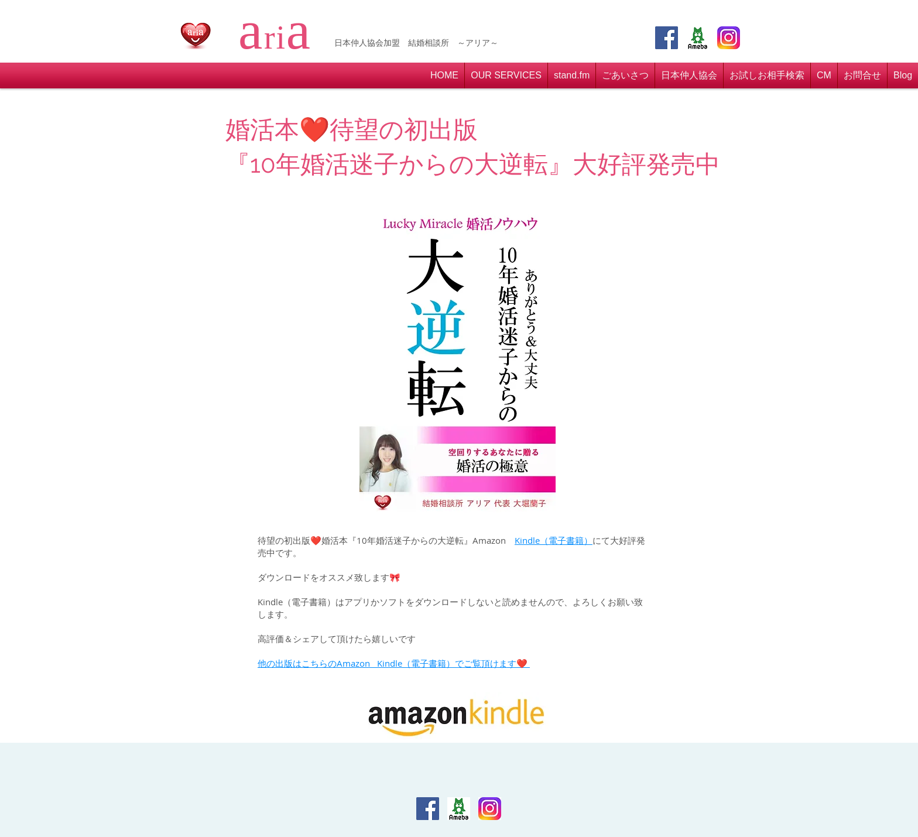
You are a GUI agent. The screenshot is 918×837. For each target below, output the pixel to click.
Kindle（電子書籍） (553, 540)
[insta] (728, 37)
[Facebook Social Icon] (666, 37)
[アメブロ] (697, 37)
